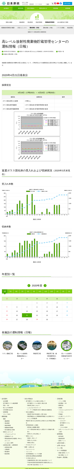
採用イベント (62, 439)
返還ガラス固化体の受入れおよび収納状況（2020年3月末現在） (36, 50)
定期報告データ (9, 435)
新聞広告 (60, 404)
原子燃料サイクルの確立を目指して (35, 400)
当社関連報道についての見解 (34, 452)
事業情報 (18, 7)
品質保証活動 (8, 446)
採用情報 (67, 7)
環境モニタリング (8, 431)
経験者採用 (61, 437)
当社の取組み (30, 7)
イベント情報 (62, 400)
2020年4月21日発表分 (10, 50)
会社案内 (6, 7)
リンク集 (60, 447)
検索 (48, 4)
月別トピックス (22, 26)
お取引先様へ (67, 3)
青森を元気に (31, 441)
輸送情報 (70, 26)
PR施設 (60, 413)
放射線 (62, 424)
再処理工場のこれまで (33, 404)
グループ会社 (6, 413)
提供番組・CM (62, 402)
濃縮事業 (22, 21)
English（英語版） (63, 456)
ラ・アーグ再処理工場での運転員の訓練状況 (39, 409)
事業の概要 (9, 21)
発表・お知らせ (29, 446)
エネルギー (63, 419)
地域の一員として (32, 437)
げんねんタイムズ (31, 443)
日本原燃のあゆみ (8, 409)
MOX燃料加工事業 (62, 21)
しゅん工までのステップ (34, 406)
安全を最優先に (30, 411)
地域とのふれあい (32, 439)
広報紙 (60, 406)
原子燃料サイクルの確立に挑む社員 (37, 402)
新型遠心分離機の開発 (33, 426)
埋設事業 (30, 21)
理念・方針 (6, 404)
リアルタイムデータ (10, 433)
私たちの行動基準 (8, 406)
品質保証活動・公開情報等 (10, 444)
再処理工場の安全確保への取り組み (37, 413)
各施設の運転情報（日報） (11, 53)
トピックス (29, 450)
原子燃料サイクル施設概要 (10, 402)
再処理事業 (39, 21)
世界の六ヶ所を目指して (34, 433)
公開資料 (7, 448)
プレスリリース (30, 448)
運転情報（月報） (48, 26)
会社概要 (5, 400)
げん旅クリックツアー (64, 415)
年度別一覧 (61, 50)
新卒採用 (60, 435)
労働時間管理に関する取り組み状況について (39, 459)
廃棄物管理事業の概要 (7, 26)
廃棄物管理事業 (49, 21)
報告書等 (7, 450)
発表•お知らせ (43, 7)
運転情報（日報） (35, 26)
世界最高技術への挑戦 (32, 424)
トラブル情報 (60, 26)
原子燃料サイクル (65, 422)
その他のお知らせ (31, 457)
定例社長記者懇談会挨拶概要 (34, 455)
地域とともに (29, 435)
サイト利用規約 (62, 449)
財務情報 (5, 411)
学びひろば (61, 417)
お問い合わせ (61, 444)
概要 (4, 418)
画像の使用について (63, 452)
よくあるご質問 (9, 442)
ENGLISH (32, 4)
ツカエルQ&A (63, 426)
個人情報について (63, 454)
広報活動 (55, 7)
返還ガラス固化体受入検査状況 (37, 31)
